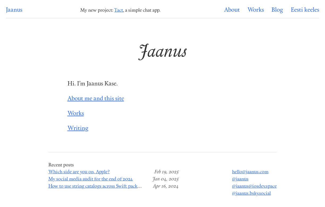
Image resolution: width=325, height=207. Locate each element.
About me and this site (95, 99)
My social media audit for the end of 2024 (90, 179)
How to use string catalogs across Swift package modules (105, 186)
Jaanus (14, 10)
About (232, 10)
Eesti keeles (305, 10)
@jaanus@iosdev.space (254, 186)
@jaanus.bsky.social (251, 193)
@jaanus (240, 179)
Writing (77, 129)
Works (255, 10)
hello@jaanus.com (250, 172)
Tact (118, 10)
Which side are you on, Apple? (79, 172)
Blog (277, 10)
